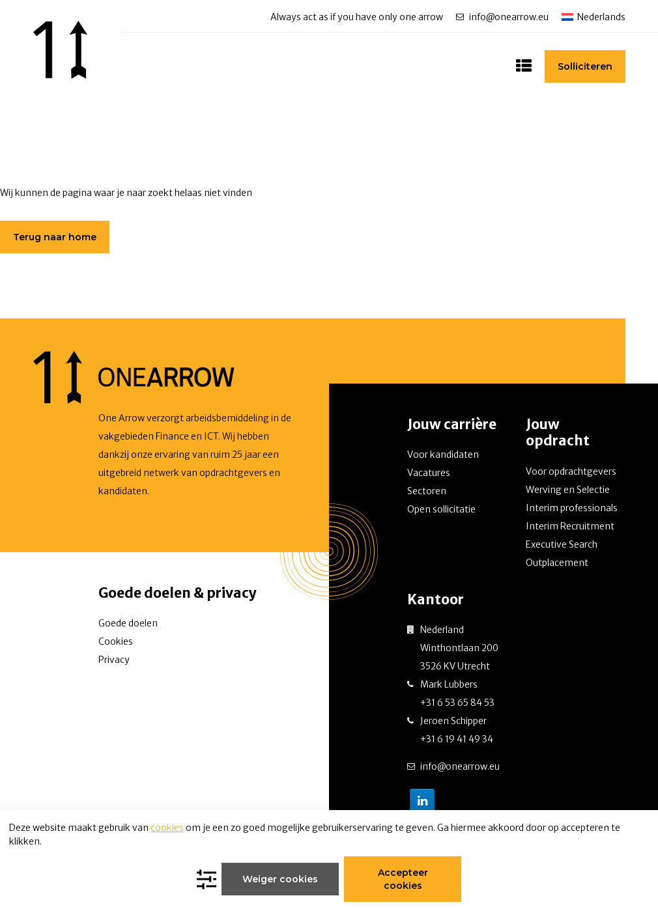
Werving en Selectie (568, 490)
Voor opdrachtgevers (571, 471)
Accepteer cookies (403, 879)
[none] (593, 16)
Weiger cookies (280, 879)
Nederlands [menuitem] (601, 17)
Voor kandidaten (443, 454)
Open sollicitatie (441, 509)
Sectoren (426, 491)
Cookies (115, 641)
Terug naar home (54, 237)
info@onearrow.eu (509, 17)
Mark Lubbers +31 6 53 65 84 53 (457, 693)
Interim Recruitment (570, 526)
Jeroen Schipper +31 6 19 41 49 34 (456, 730)
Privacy (114, 660)
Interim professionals (572, 508)
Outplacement (557, 562)
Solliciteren (585, 66)
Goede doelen (128, 623)
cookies (167, 828)
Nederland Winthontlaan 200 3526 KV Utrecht (459, 648)
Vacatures (428, 473)
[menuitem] (593, 16)
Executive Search (561, 544)
